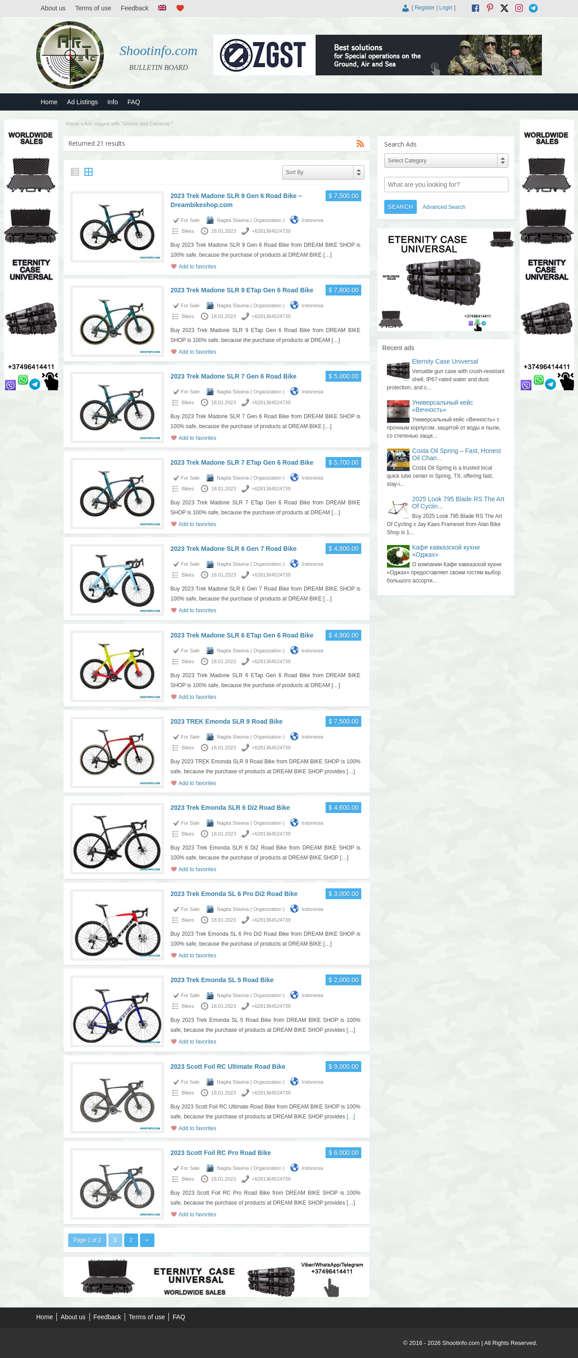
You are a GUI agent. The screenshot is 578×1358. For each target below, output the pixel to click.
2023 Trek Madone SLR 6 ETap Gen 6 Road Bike (242, 635)
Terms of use (93, 8)
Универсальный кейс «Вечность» (442, 406)
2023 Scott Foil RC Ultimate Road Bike (228, 1066)
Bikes (188, 231)
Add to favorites (197, 266)
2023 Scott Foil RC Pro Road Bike (221, 1152)
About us (53, 8)
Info (112, 102)
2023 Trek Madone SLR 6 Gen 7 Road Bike (234, 548)
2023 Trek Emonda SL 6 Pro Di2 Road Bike (234, 893)
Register (425, 8)
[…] (327, 255)
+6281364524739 (271, 231)
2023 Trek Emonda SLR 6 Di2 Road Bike (230, 807)
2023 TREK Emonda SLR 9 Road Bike (227, 721)
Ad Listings (82, 102)
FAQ (133, 102)
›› (147, 1240)
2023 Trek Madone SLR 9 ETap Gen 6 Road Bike (242, 290)
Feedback (134, 8)
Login (445, 8)
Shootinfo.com (159, 50)
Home (49, 102)
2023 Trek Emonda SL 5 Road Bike (222, 980)
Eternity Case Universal (445, 361)
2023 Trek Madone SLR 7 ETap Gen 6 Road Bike (242, 462)
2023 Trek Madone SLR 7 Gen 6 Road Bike (234, 376)
